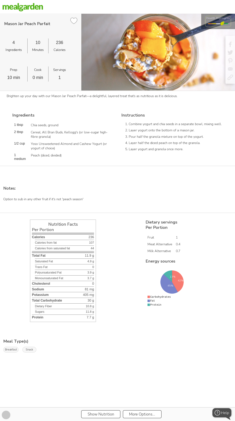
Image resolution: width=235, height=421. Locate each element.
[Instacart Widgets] (117, 394)
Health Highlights (218, 18)
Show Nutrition (101, 414)
